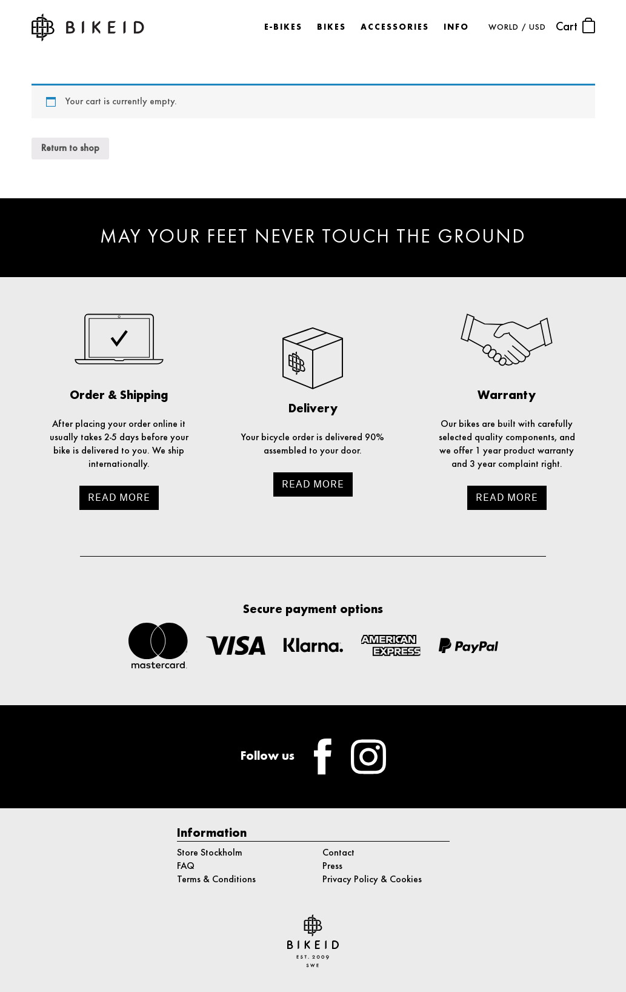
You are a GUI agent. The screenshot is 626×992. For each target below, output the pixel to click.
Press (332, 866)
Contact (338, 853)
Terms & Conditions (216, 880)
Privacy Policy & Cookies (372, 880)
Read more (119, 497)
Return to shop (70, 148)
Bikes (331, 28)
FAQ (186, 866)
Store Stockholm (209, 853)
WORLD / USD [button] (517, 28)
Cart (575, 25)
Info (456, 28)
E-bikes (283, 28)
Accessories (395, 28)
